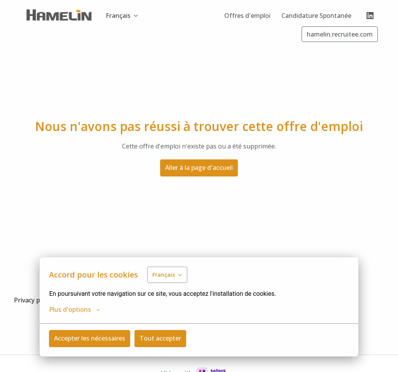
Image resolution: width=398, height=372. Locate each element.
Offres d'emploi (247, 15)
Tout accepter (160, 338)
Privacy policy (33, 300)
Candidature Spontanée (316, 15)
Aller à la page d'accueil (199, 167)
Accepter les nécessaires (89, 338)
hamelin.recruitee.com (340, 34)
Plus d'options (74, 309)
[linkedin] (370, 15)
